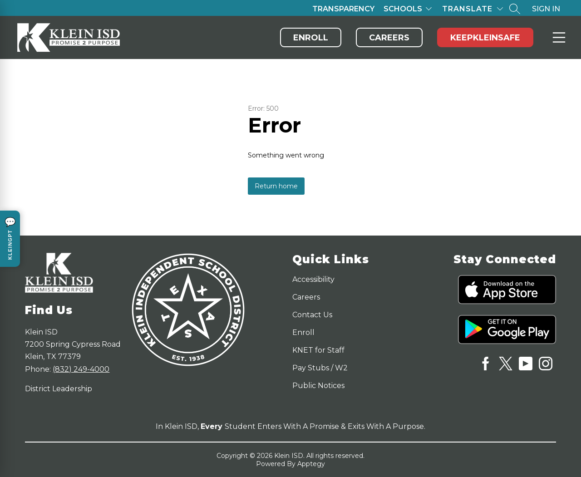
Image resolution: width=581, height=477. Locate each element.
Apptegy (311, 464)
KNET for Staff (318, 350)
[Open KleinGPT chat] (10, 239)
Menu (557, 37)
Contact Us (312, 314)
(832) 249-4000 (81, 369)
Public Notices (318, 385)
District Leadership (58, 388)
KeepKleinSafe (485, 38)
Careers (389, 38)
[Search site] (514, 8)
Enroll (310, 38)
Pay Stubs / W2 (320, 368)
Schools (403, 9)
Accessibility (313, 279)
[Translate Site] (472, 9)
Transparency (343, 9)
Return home (276, 186)
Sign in (546, 9)
